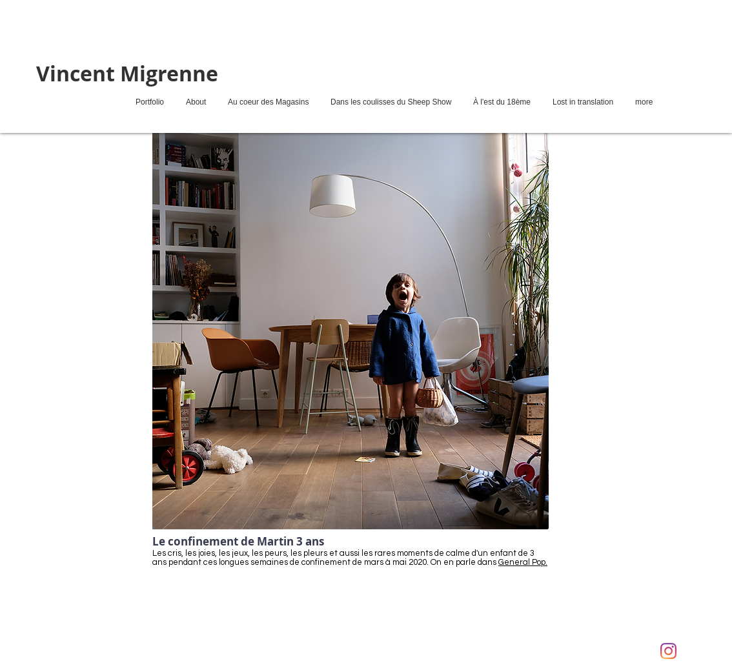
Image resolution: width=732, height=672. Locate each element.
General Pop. (522, 562)
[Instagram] (668, 651)
